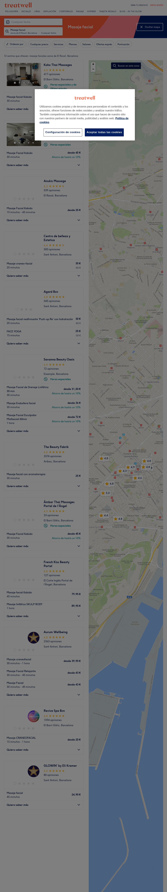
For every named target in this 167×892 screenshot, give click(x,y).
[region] (85, 114)
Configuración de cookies (62, 132)
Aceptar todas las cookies (104, 132)
